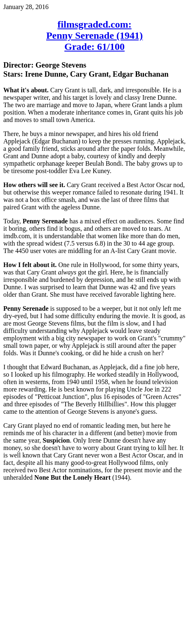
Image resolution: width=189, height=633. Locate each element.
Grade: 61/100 (94, 46)
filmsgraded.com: (94, 24)
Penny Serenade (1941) (94, 35)
